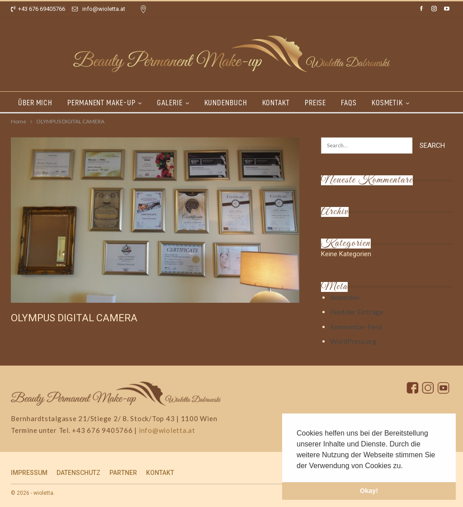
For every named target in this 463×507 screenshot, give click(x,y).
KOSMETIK (387, 103)
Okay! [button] (369, 490)
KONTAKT (276, 103)
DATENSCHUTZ (78, 472)
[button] (406, 466)
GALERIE (169, 103)
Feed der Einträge (356, 312)
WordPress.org (353, 341)
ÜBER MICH (35, 103)
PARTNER (123, 472)
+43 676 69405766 (38, 8)
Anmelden (344, 297)
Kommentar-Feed (356, 327)
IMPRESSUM (29, 472)
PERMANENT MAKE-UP (101, 103)
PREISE (315, 103)
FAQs (349, 103)
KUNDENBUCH (225, 103)
